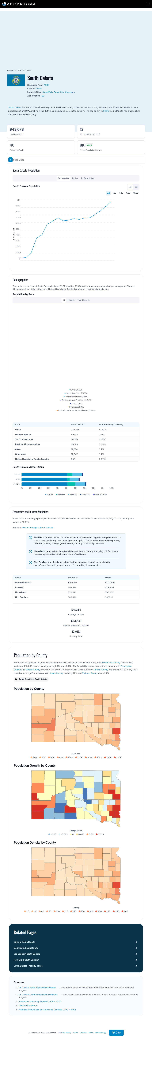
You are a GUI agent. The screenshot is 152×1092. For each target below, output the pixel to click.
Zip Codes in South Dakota (27, 991)
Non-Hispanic (84, 317)
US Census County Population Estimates (38, 1031)
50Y (128, 193)
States (10, 70)
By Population (63, 178)
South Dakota (15, 107)
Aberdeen (70, 92)
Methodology (100, 1070)
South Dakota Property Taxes (28, 1003)
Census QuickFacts (28, 1043)
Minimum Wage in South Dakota (37, 564)
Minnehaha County (111, 699)
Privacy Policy (65, 1070)
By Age (75, 178)
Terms (75, 1070)
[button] (148, 4)
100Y (135, 193)
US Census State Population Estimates (37, 1024)
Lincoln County (101, 707)
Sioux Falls (47, 92)
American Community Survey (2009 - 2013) (40, 1038)
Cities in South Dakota (24, 979)
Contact (83, 1070)
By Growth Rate (87, 178)
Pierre (39, 88)
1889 (46, 85)
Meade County (33, 707)
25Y (121, 193)
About (90, 1070)
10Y (114, 193)
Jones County (56, 710)
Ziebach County (90, 710)
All (108, 193)
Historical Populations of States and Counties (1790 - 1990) (47, 1047)
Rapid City (59, 92)
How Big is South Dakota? (26, 997)
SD (43, 95)
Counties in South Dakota (26, 985)
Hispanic (71, 317)
